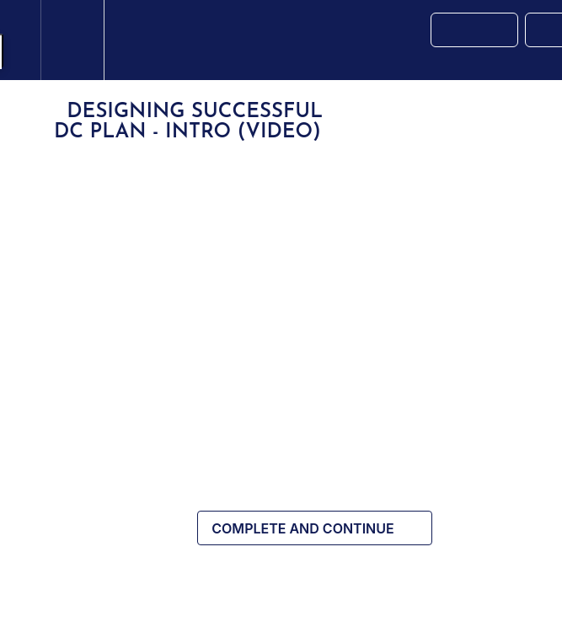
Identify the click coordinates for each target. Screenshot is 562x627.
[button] (20, 40)
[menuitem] (72, 40)
